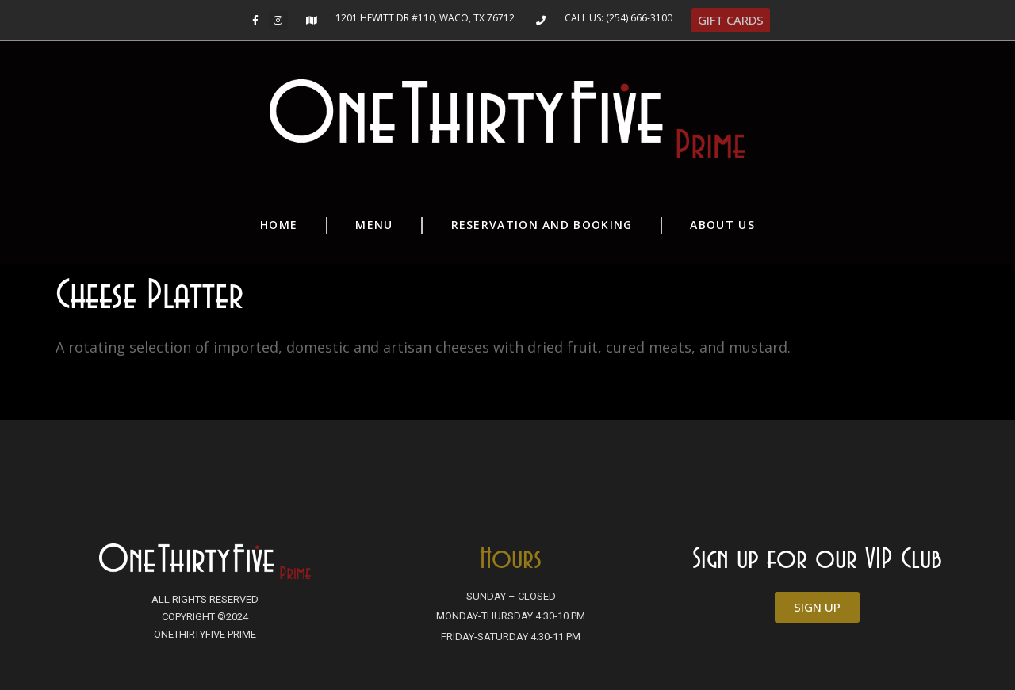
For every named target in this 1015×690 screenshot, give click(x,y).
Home (278, 224)
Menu (374, 224)
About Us (722, 224)
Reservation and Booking (542, 224)
